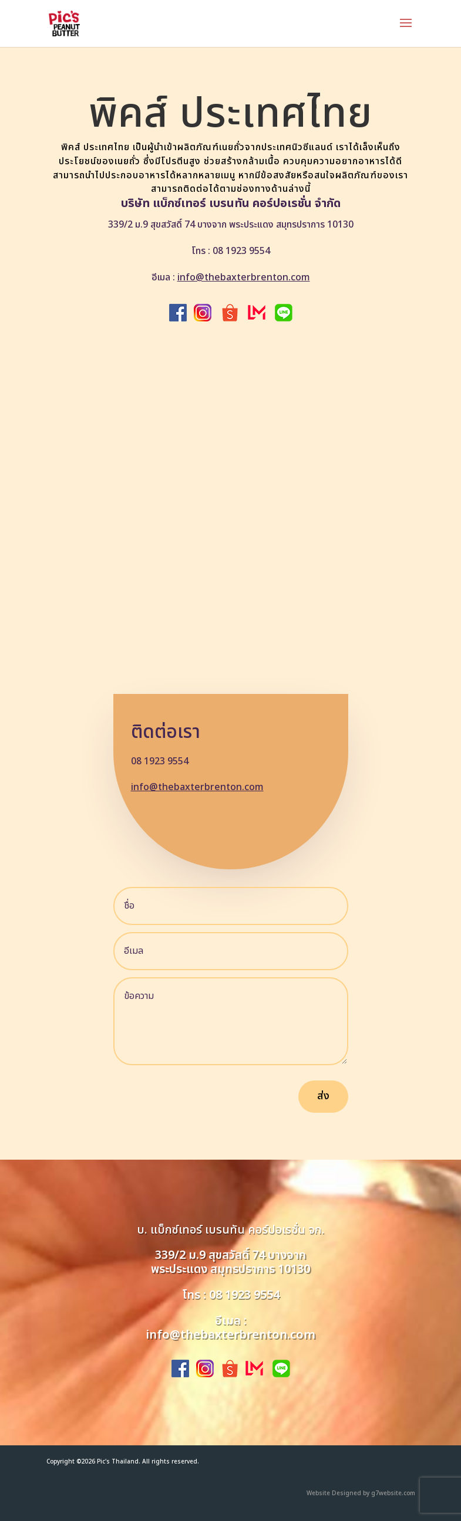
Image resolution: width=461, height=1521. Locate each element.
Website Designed (334, 1493)
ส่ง (323, 1096)
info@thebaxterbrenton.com (243, 277)
